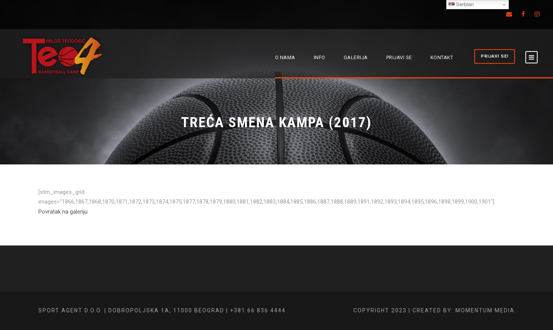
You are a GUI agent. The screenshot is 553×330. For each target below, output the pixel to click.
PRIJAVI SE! (494, 56)
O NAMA (285, 57)
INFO (319, 57)
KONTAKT (442, 57)
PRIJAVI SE (399, 57)
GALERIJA (356, 57)
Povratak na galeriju (63, 211)
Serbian (461, 5)
